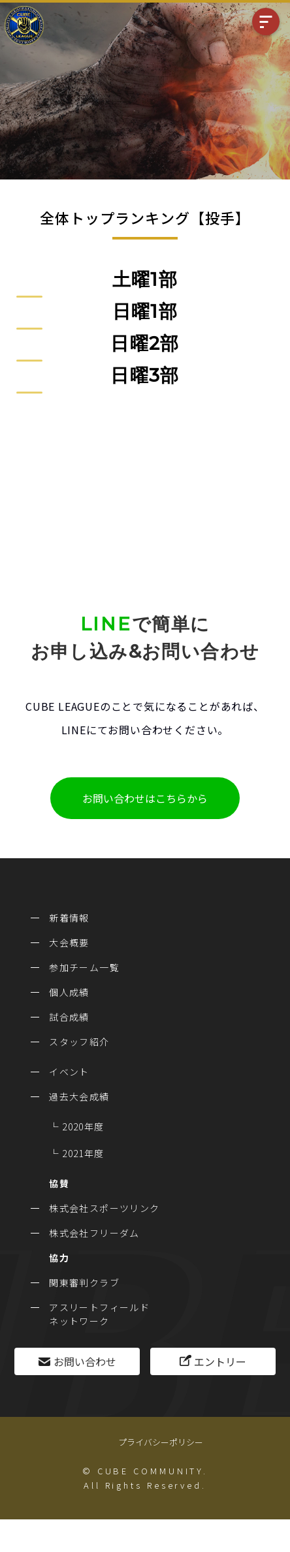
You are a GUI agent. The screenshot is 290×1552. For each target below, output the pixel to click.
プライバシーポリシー (160, 1442)
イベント (69, 1071)
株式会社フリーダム (94, 1232)
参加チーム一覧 (84, 967)
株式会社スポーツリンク (104, 1208)
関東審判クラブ (84, 1282)
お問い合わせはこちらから (145, 798)
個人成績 (69, 992)
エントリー (220, 1361)
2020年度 (83, 1126)
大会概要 (69, 942)
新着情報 (69, 917)
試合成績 (69, 1016)
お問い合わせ (85, 1361)
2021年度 (83, 1153)
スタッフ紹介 (79, 1041)
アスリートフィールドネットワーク (99, 1314)
